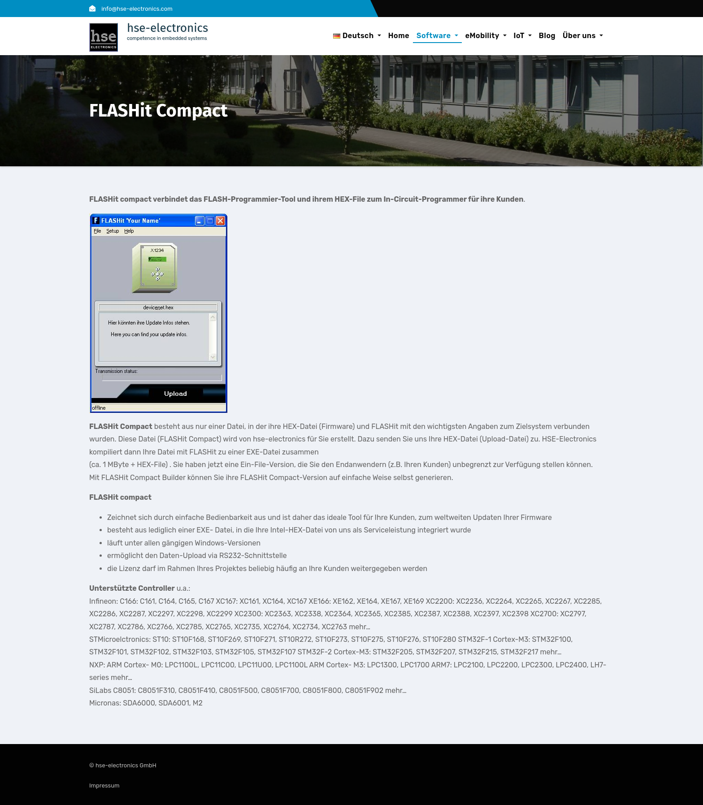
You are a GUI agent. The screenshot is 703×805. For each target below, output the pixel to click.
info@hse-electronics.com (131, 8)
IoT (523, 35)
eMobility (486, 35)
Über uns (583, 35)
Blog (547, 35)
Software (437, 35)
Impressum (104, 785)
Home (398, 35)
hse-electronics (167, 28)
